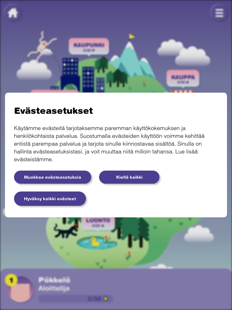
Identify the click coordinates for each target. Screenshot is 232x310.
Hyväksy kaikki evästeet (50, 198)
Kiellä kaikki (129, 177)
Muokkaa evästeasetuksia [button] (52, 177)
